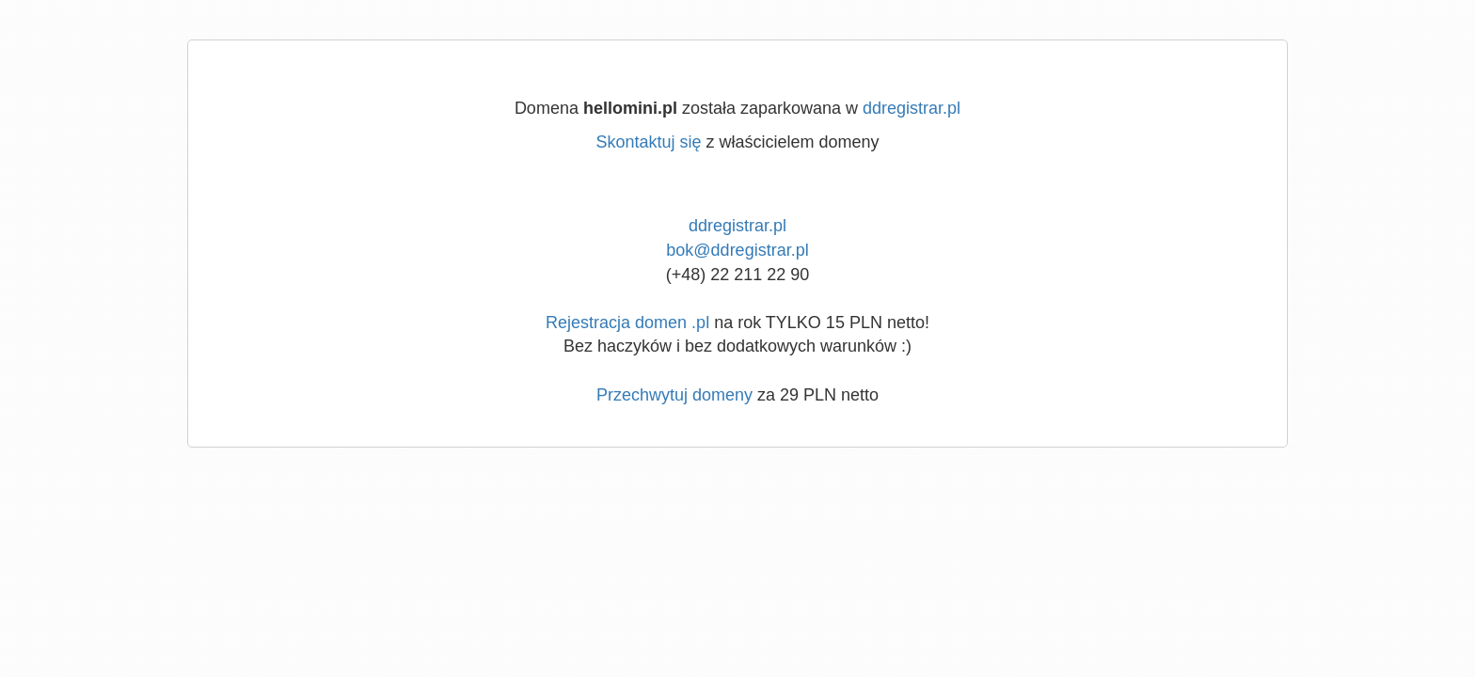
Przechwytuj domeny (674, 395)
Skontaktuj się (648, 142)
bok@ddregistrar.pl (737, 250)
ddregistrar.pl (911, 108)
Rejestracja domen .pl (627, 322)
